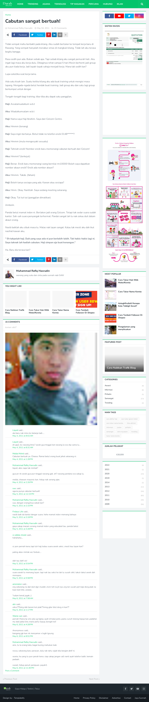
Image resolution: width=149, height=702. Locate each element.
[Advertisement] (127, 113)
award (124, 385)
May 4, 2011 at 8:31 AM (23, 447)
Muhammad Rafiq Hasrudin (33, 271)
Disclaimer (103, 698)
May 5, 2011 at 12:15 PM (23, 494)
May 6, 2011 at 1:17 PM (23, 610)
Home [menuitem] (20, 4)
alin (14, 604)
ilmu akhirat (131, 423)
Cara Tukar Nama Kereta (60, 311)
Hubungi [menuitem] (107, 4)
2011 (124, 495)
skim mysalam (122, 432)
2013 (124, 486)
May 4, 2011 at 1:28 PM (23, 459)
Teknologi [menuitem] (60, 4)
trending (124, 402)
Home (8, 14)
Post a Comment (12, 670)
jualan (119, 427)
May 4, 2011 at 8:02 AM (23, 436)
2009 (124, 504)
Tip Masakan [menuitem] (77, 4)
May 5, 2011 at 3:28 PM (23, 529)
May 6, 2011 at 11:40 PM (23, 668)
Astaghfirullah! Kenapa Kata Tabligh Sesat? (129, 304)
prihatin (124, 394)
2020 (124, 473)
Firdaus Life (18, 511)
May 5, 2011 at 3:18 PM (23, 517)
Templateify (19, 698)
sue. (14, 488)
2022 (124, 465)
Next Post (93, 679)
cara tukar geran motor (129, 419)
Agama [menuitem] (46, 4)
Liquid (15, 430)
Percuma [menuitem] (94, 4)
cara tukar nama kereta (114, 423)
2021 (124, 469)
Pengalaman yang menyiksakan (126, 328)
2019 (124, 478)
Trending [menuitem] (33, 4)
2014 (124, 482)
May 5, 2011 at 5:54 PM (23, 563)
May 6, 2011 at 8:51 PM (23, 636)
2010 (124, 499)
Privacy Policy (89, 698)
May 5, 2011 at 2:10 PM (23, 505)
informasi (124, 390)
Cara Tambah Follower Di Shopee (85, 311)
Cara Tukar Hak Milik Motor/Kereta (39, 311)
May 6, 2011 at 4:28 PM (23, 624)
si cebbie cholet (19, 535)
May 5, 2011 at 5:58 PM (23, 578)
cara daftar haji (111, 419)
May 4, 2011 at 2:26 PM (23, 482)
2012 (124, 491)
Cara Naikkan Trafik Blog (14, 311)
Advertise (116, 698)
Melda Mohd (18, 453)
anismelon (17, 584)
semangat (124, 398)
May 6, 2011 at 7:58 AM (23, 598)
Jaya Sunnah (140, 698)
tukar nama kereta (113, 436)
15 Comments (60, 28)
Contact (127, 698)
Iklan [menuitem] (120, 4)
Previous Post (10, 679)
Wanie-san (17, 616)
